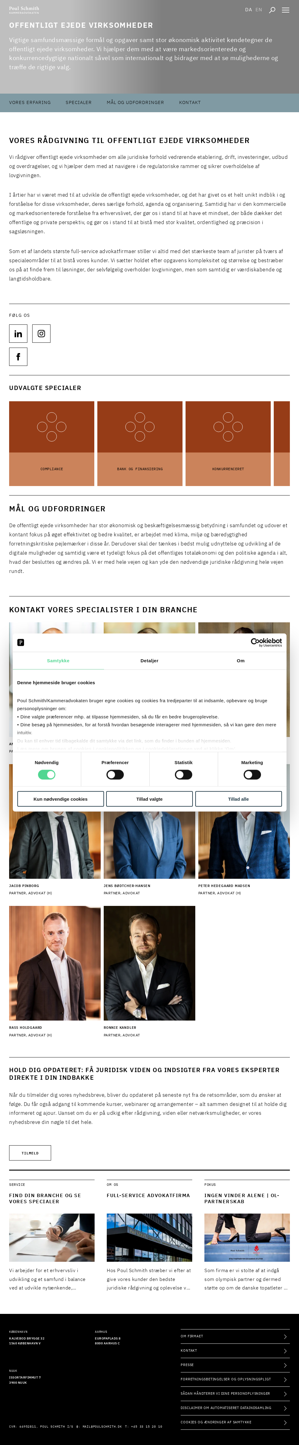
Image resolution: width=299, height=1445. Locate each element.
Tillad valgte (149, 799)
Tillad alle (238, 799)
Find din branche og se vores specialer (45, 1198)
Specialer (79, 102)
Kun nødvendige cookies (60, 799)
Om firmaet (192, 1336)
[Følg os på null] (18, 333)
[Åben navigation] (285, 10)
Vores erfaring (30, 102)
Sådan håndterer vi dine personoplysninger (225, 1393)
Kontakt (190, 102)
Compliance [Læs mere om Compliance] (51, 469)
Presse (187, 1365)
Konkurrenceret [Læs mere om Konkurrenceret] (228, 469)
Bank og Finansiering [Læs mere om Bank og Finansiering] (140, 469)
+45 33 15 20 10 (146, 1426)
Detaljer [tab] (149, 660)
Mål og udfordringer (135, 102)
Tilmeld (30, 1153)
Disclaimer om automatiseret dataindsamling (226, 1408)
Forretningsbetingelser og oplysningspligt (226, 1379)
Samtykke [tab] (58, 660)
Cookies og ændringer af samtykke (216, 1422)
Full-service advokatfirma (148, 1195)
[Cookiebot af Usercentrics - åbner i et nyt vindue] (255, 642)
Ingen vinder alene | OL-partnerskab (241, 1198)
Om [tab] (241, 660)
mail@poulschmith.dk (102, 1426)
